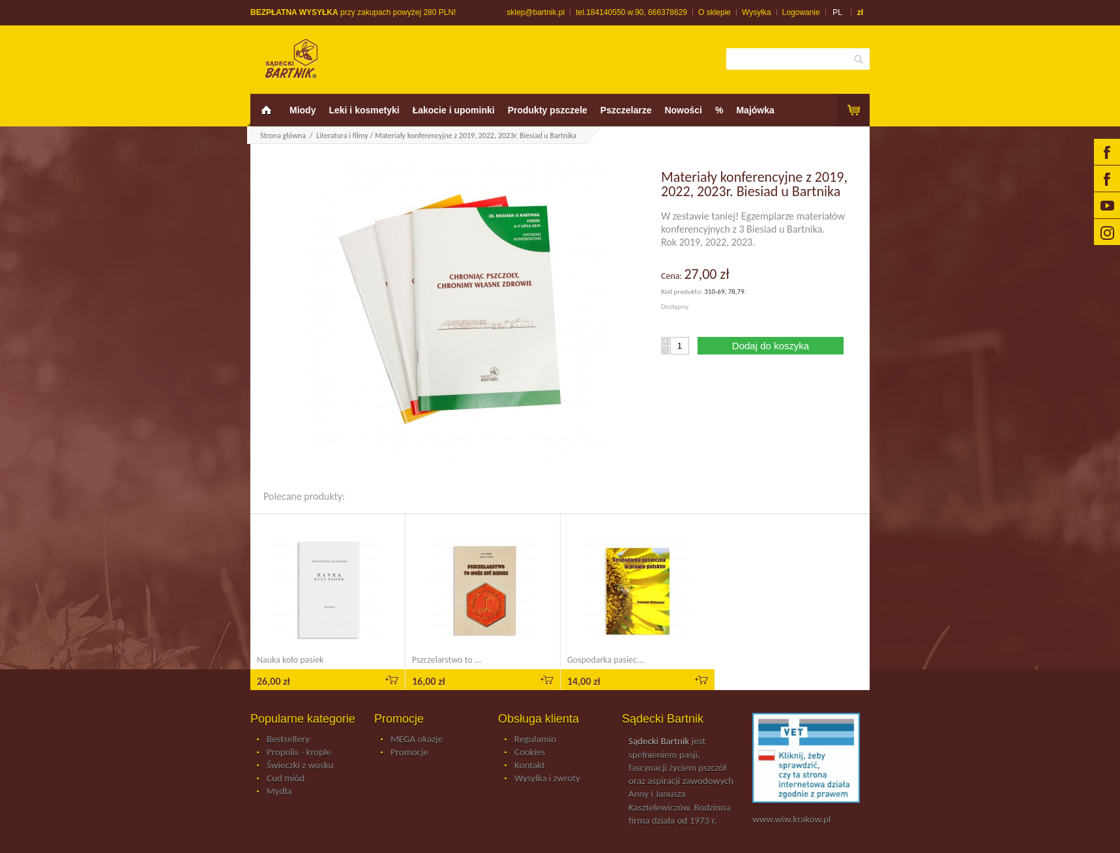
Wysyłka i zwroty (547, 778)
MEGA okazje (417, 739)
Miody (302, 110)
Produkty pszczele (547, 110)
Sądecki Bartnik (658, 741)
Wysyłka (756, 12)
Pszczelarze (626, 110)
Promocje (409, 752)
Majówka (755, 110)
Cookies (529, 752)
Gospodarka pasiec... (605, 659)
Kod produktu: (682, 291)
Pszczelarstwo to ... (446, 659)
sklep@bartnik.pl (536, 12)
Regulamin (535, 739)
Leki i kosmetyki (364, 110)
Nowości (683, 110)
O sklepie (714, 12)
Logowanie (801, 12)
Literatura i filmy (342, 135)
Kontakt (529, 765)
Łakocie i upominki (454, 110)
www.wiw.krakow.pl (791, 819)
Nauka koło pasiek (290, 659)
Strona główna (283, 135)
